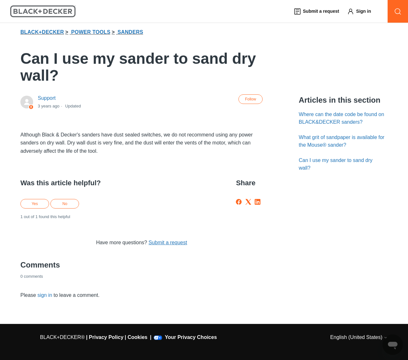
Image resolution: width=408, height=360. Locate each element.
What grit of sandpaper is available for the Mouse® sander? (341, 141)
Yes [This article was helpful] (35, 204)
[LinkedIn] (257, 202)
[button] (362, 11)
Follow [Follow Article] (250, 99)
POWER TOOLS (90, 32)
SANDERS (130, 32)
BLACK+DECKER (42, 32)
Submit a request (168, 242)
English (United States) (359, 337)
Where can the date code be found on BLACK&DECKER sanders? (341, 118)
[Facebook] (239, 202)
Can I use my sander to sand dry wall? (335, 164)
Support (46, 98)
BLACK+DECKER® (62, 337)
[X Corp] (248, 202)
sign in (44, 295)
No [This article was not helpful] (64, 204)
